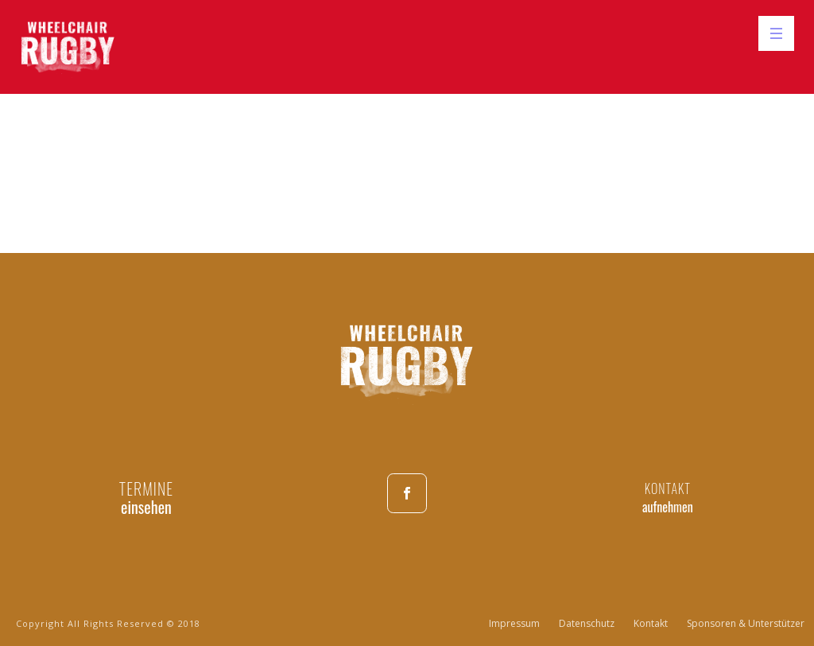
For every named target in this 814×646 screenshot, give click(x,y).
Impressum (514, 623)
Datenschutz (586, 623)
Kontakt (651, 623)
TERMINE (146, 488)
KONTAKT (668, 488)
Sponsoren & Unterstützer (745, 623)
